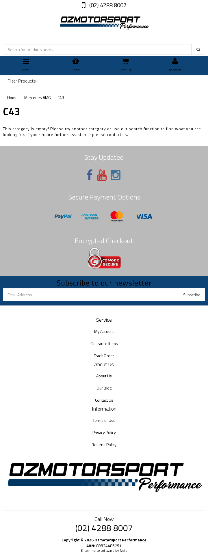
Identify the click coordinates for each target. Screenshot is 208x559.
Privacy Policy (104, 432)
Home (12, 97)
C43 (60, 97)
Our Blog (104, 388)
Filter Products (22, 81)
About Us (104, 376)
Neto (123, 550)
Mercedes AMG (37, 97)
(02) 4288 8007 (107, 5)
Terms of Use (104, 420)
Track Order (104, 356)
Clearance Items (104, 343)
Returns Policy (104, 444)
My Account (104, 331)
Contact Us (104, 400)
